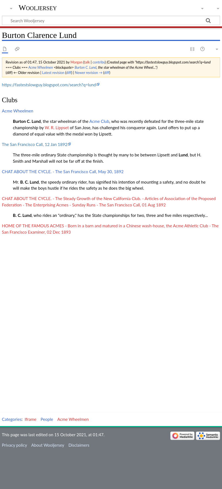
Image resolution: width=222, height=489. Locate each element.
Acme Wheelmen (40, 67)
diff (68, 72)
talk (87, 62)
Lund (183, 154)
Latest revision (53, 72)
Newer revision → (88, 72)
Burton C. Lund (85, 67)
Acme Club (99, 121)
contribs (98, 62)
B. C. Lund (29, 181)
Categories (11, 419)
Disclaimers (78, 445)
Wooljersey (38, 7)
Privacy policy (14, 445)
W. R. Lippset (57, 127)
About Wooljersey (47, 445)
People (47, 419)
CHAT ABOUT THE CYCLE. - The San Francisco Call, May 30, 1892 (63, 171)
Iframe (31, 419)
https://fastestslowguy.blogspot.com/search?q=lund (49, 84)
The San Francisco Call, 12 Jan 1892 (34, 144)
